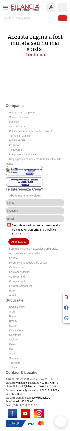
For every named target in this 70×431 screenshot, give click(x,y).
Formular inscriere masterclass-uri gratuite (33, 248)
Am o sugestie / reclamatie (24, 253)
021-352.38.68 (14, 393)
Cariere (13, 257)
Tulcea (13, 367)
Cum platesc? (17, 281)
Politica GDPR (17, 140)
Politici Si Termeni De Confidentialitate (31, 131)
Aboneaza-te (18, 241)
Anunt (12, 295)
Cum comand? (17, 276)
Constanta (15, 334)
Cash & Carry (17, 126)
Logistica (14, 121)
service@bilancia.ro (27, 390)
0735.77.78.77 (49, 382)
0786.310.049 (48, 386)
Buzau (13, 325)
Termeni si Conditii (19, 135)
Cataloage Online (19, 271)
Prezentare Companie (22, 112)
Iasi (11, 348)
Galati (12, 344)
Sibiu (12, 353)
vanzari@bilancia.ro (27, 382)
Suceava (14, 358)
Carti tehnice (16, 267)
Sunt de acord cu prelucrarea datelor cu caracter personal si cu (36, 229)
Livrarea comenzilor (20, 285)
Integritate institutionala (22, 154)
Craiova (13, 339)
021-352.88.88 (24, 401)
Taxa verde (15, 149)
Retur (12, 290)
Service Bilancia (18, 117)
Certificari (14, 145)
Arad (12, 311)
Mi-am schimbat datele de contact (28, 262)
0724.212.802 (49, 390)
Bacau (13, 316)
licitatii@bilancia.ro (27, 386)
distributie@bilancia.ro (37, 397)
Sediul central (17, 306)
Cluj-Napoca (16, 330)
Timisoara (15, 362)
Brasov (13, 320)
